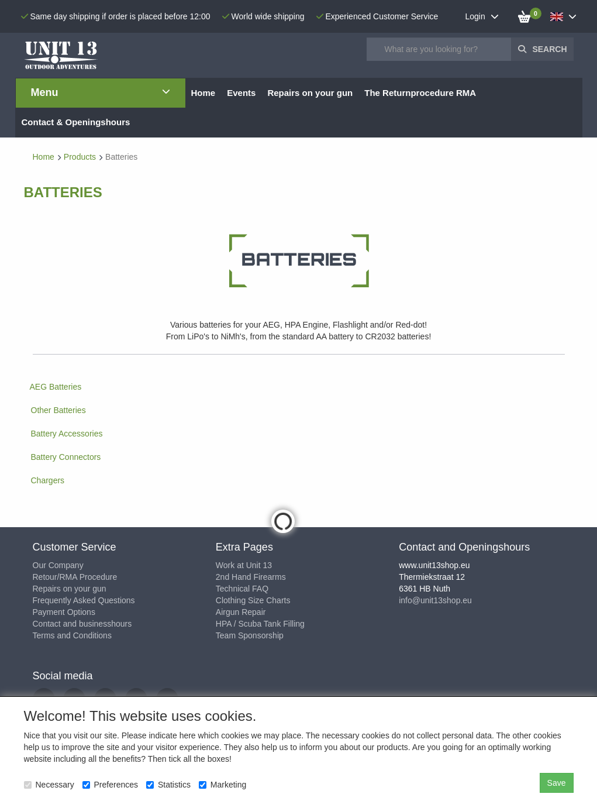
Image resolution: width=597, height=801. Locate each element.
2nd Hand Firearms (251, 577)
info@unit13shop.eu (435, 600)
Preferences (110, 784)
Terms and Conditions (72, 635)
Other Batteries (58, 410)
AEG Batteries (56, 386)
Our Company (58, 565)
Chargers (48, 480)
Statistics (168, 784)
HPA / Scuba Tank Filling (260, 623)
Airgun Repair (241, 612)
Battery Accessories (67, 433)
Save (556, 783)
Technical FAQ (242, 588)
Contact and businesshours (82, 623)
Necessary (49, 784)
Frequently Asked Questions (84, 600)
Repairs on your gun (69, 588)
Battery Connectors (66, 457)
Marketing (222, 784)
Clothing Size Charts (253, 600)
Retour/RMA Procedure (75, 577)
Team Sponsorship (250, 635)
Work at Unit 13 (244, 565)
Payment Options (64, 612)
